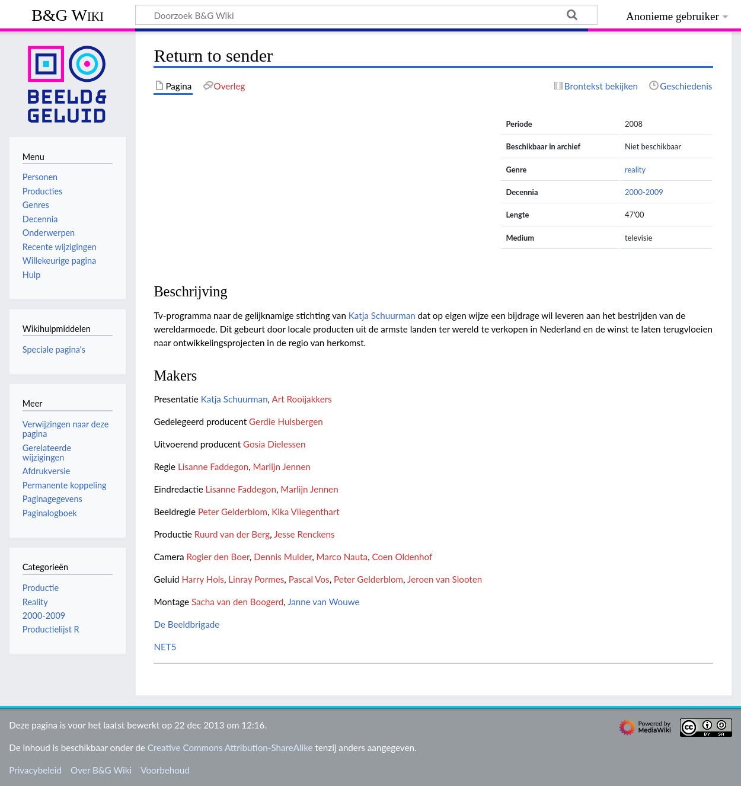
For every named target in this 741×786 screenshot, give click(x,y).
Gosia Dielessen (274, 444)
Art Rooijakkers (301, 399)
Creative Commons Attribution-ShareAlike (230, 747)
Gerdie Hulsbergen (286, 421)
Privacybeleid (35, 770)
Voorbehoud (164, 770)
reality (635, 169)
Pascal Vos (309, 579)
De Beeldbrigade (186, 624)
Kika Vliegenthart (305, 511)
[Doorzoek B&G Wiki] (366, 14)
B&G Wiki (67, 15)
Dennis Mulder (283, 556)
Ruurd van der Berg (232, 534)
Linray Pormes (256, 579)
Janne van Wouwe (323, 601)
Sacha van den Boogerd (237, 601)
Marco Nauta (342, 556)
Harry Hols (203, 579)
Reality (35, 602)
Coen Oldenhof (402, 556)
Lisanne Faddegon (213, 466)
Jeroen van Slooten (444, 579)
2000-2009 (644, 192)
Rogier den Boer (217, 556)
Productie (41, 588)
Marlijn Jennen (282, 466)
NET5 (165, 646)
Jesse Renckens (304, 534)
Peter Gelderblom (232, 511)
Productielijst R (51, 629)
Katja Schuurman (382, 315)
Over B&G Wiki (101, 770)
